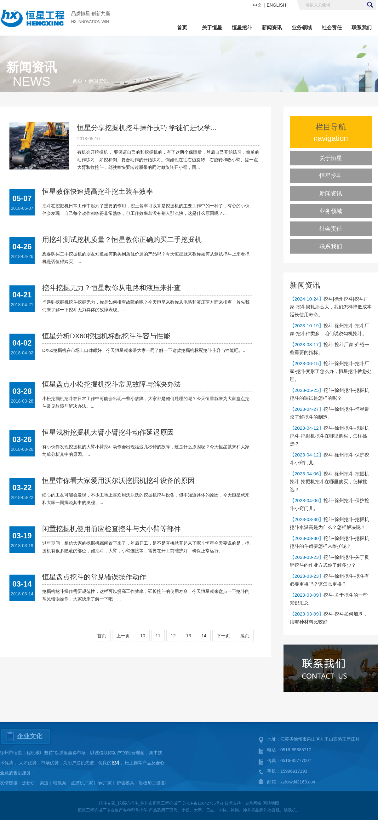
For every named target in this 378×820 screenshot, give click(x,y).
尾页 (244, 635)
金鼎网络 (253, 803)
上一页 (123, 635)
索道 (44, 783)
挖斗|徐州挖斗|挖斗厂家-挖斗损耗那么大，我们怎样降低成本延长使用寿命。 (331, 306)
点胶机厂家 (82, 783)
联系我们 (362, 27)
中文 (257, 5)
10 (142, 635)
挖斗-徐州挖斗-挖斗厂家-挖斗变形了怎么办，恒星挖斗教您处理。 (331, 371)
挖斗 (116, 762)
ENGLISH (276, 5)
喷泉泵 (59, 783)
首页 (182, 27)
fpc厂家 (104, 783)
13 (188, 635)
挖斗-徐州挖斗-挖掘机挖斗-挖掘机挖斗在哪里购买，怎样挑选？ (329, 435)
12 (173, 635)
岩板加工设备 (152, 783)
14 (203, 635)
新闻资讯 (272, 27)
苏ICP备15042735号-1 (202, 803)
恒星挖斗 (242, 27)
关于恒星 (212, 27)
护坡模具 (125, 783)
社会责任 (332, 27)
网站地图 (271, 803)
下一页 (223, 635)
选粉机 (28, 783)
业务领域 (302, 27)
